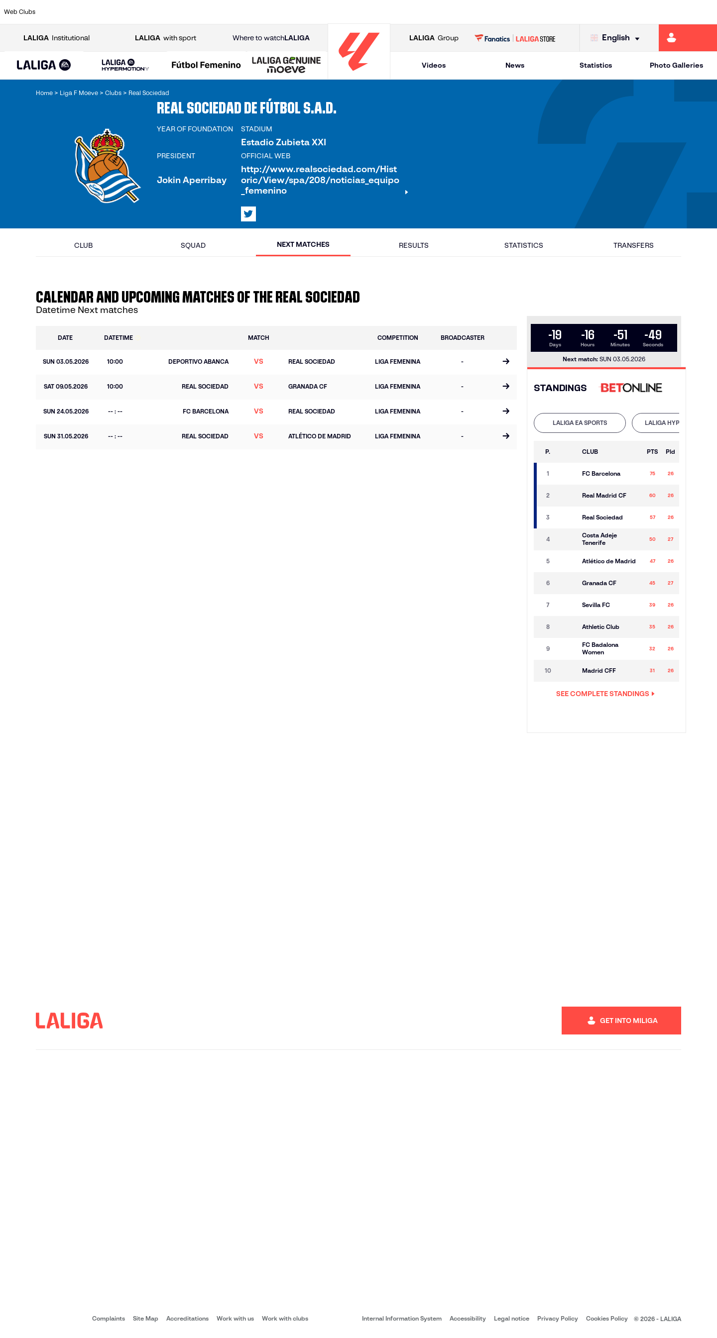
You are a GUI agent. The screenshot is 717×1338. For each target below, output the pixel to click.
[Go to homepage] (359, 75)
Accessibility (468, 1318)
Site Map (145, 1318)
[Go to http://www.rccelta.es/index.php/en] (400, 11)
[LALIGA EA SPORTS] (44, 65)
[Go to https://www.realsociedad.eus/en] (604, 11)
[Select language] (617, 38)
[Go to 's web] (633, 388)
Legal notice (511, 1318)
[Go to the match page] (505, 362)
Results (414, 245)
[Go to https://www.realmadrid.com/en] (536, 11)
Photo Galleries (676, 65)
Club (83, 245)
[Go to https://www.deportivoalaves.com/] (163, 11)
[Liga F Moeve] (206, 65)
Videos (434, 65)
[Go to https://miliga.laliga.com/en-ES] (688, 37)
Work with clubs (285, 1318)
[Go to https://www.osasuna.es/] (129, 11)
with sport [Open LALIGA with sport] (165, 38)
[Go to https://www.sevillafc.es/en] (637, 11)
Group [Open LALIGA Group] (434, 38)
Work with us (235, 1318)
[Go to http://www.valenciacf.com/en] (671, 11)
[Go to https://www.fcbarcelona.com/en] (231, 11)
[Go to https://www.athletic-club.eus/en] (61, 11)
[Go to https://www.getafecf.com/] (264, 11)
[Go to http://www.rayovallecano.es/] (366, 11)
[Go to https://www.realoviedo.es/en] (570, 11)
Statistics (596, 65)
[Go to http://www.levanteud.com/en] (332, 11)
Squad (193, 245)
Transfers (633, 245)
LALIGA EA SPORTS (580, 422)
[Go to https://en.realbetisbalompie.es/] (502, 11)
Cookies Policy (607, 1318)
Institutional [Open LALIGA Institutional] (56, 38)
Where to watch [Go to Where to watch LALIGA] (271, 38)
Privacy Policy (557, 1318)
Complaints (108, 1318)
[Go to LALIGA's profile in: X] (248, 213)
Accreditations (187, 1318)
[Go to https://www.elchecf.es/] (197, 11)
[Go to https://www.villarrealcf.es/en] (705, 11)
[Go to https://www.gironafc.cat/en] (298, 11)
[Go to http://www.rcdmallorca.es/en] (468, 11)
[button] (44, 65)
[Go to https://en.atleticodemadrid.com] (95, 11)
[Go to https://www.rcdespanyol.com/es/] (434, 11)
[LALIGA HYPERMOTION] (125, 65)
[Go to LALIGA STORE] (515, 37)
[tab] (580, 423)
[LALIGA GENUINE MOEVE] (286, 65)
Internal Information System (402, 1318)
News (514, 65)
